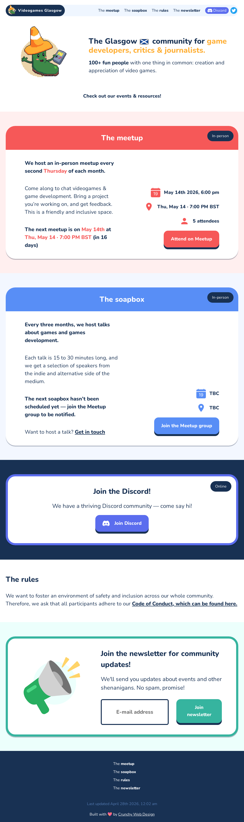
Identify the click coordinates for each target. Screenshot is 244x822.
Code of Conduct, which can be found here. (184, 606)
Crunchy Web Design (136, 814)
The (108, 10)
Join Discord (122, 526)
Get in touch (90, 435)
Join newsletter (199, 714)
